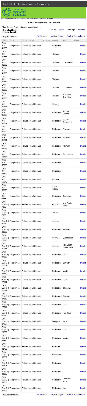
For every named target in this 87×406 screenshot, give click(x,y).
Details (83, 46)
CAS (3, 18)
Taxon (61, 30)
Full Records (41, 36)
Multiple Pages (57, 36)
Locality (81, 30)
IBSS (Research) (12, 18)
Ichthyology (24, 18)
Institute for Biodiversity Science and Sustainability (26, 4)
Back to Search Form (76, 36)
